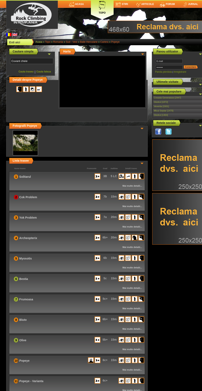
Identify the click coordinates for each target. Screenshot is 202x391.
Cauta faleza (43, 71)
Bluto (23, 319)
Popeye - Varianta (31, 381)
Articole (145, 4)
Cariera (104, 41)
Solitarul (25, 176)
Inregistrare (180, 71)
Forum (167, 4)
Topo (102, 6)
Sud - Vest (71, 41)
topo (47, 41)
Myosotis (25, 258)
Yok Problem (28, 217)
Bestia (23, 279)
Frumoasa (26, 299)
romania (58, 41)
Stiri (121, 4)
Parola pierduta (163, 71)
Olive (22, 340)
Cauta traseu (26, 71)
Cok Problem (28, 197)
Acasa (76, 4)
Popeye (115, 41)
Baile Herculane (89, 41)
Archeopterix (28, 238)
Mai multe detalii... (132, 186)
